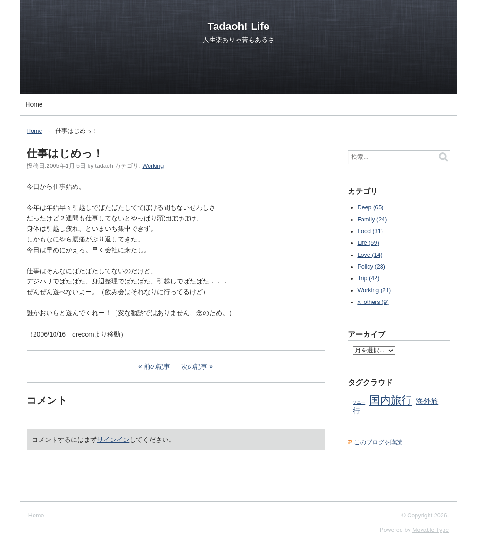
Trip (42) (368, 278)
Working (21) (374, 290)
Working (153, 166)
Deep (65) (370, 207)
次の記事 (194, 366)
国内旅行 (390, 400)
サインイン (113, 439)
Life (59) (368, 243)
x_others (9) (372, 302)
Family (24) (372, 219)
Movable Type (430, 530)
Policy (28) (371, 266)
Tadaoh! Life (239, 26)
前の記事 (157, 366)
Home (33, 104)
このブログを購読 (378, 442)
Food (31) (370, 231)
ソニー (359, 402)
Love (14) (369, 255)
